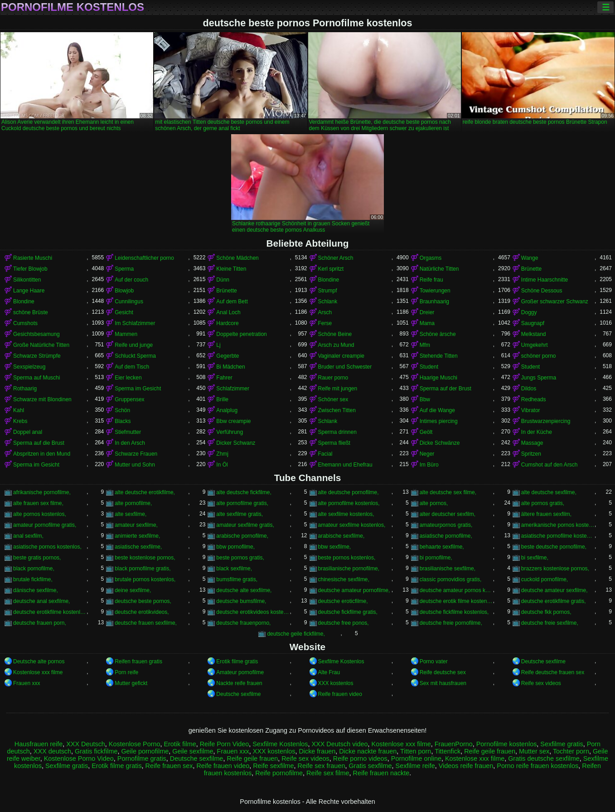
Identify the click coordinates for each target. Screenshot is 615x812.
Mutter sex (534, 751)
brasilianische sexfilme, (447, 568)
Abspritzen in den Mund (41, 454)
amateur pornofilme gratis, (44, 525)
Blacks (123, 421)
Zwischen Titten (337, 410)
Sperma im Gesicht (138, 388)
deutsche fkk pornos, (546, 612)
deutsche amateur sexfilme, (554, 590)
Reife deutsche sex (443, 672)
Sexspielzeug (29, 367)
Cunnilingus (129, 301)
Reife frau (431, 280)
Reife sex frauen (321, 765)
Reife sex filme (327, 773)
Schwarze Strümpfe (37, 356)
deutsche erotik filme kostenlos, (456, 601)
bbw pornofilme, (235, 547)
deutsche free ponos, (343, 623)
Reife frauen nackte (381, 773)
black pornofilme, (33, 568)
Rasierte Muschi (32, 258)
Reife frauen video (340, 694)
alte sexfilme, (130, 514)
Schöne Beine (335, 334)
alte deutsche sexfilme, (548, 492)
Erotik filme (180, 744)
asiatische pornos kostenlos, (47, 547)
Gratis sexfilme (370, 765)
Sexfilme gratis (561, 744)
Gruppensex (129, 399)
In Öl (222, 465)
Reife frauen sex (169, 765)
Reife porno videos (360, 758)
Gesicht (124, 312)
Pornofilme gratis (141, 758)
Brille (222, 399)
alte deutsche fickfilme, (243, 492)
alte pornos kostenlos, (39, 514)
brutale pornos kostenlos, (145, 579)
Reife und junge (134, 345)
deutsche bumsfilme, (241, 601)
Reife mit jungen (338, 388)
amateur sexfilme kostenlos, (352, 525)
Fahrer (224, 377)
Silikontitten (27, 280)
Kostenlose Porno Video (79, 758)
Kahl (18, 410)
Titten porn (415, 751)
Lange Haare (28, 290)
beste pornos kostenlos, (347, 557)
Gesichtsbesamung (36, 334)
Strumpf (327, 290)
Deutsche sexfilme (543, 661)
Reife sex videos (541, 683)
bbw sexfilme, (334, 547)
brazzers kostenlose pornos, (555, 568)
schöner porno (538, 356)
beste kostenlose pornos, (145, 557)
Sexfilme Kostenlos (341, 661)
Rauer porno (333, 377)
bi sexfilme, (534, 557)
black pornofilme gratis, (142, 568)
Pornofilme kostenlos (72, 7)
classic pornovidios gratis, (451, 579)
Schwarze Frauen (136, 454)
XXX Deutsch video (340, 744)
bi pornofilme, (436, 557)
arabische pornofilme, (242, 536)
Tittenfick (447, 751)
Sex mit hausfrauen (443, 683)
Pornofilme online (416, 758)
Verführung (229, 432)
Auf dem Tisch (132, 367)
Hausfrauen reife (39, 744)
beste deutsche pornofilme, (553, 547)
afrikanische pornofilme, (42, 492)
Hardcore (227, 323)
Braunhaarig (434, 301)
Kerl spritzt (331, 269)
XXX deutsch (52, 751)
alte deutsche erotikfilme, (145, 492)
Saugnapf (532, 323)
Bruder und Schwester (345, 367)
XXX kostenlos (336, 683)
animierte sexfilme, (137, 536)
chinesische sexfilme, (343, 579)
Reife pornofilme (279, 773)
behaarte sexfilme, (442, 547)
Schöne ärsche (438, 334)
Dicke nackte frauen (368, 751)
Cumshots (25, 323)
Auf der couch (131, 280)
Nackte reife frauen (239, 683)
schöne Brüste (30, 312)
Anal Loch (228, 312)
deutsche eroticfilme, (343, 601)
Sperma (124, 269)
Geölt (426, 432)
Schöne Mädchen (237, 258)
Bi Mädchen (230, 367)
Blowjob (124, 290)
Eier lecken (128, 377)
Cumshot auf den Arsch (549, 465)
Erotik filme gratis (237, 661)
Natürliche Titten (439, 269)
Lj (218, 345)
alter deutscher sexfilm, (447, 514)
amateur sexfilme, (136, 525)
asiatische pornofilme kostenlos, (558, 536)
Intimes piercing (439, 421)
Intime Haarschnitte (544, 280)
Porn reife (126, 672)
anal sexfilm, (28, 536)
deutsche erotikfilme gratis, (553, 601)
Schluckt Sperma (135, 356)
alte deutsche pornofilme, (348, 492)
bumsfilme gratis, (236, 579)
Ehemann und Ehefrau (345, 465)
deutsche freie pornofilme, (451, 623)
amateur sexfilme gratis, (245, 525)
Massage (532, 443)
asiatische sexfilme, (138, 547)
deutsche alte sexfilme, (243, 590)
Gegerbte (227, 356)
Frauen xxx (26, 683)
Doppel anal (27, 432)
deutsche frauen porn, (39, 623)
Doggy (529, 312)
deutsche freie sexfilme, (549, 623)
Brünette (531, 269)
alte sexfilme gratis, (239, 514)
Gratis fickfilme (96, 751)
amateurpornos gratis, (446, 525)
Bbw (425, 399)
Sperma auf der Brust (445, 388)
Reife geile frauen (489, 751)
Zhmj (222, 454)
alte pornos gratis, (542, 503)
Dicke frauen (317, 751)
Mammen (126, 334)
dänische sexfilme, (35, 590)
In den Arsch (130, 443)
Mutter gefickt (131, 683)
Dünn (222, 280)
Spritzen (531, 454)
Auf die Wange (437, 410)
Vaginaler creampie (341, 356)
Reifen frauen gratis (138, 661)
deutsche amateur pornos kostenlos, (456, 590)
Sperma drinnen (337, 432)
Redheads (533, 399)
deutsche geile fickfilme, (295, 634)
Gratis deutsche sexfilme (544, 758)
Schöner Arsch (336, 258)
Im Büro (429, 465)
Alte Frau (329, 672)
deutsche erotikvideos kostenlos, (253, 612)
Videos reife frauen (466, 765)
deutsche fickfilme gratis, (348, 612)
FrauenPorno (454, 744)
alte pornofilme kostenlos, (349, 503)
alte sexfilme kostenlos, (346, 514)
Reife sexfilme (273, 765)
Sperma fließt (334, 443)
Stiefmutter (128, 432)
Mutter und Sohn (135, 465)
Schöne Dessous (541, 290)
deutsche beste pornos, (143, 601)
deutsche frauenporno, (243, 623)
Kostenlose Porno (134, 744)
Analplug (226, 410)
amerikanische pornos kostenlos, (558, 525)
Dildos (528, 388)
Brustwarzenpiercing (546, 421)
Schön (122, 410)
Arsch (325, 312)
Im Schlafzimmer (135, 323)
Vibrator (530, 410)
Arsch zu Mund (336, 345)
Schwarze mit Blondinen (42, 399)
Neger (427, 454)
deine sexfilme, (133, 590)
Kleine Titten (231, 269)
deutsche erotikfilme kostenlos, (50, 612)
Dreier (427, 312)
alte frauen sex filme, (38, 503)
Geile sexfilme (192, 751)
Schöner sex (333, 399)
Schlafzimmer (232, 388)
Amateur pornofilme (240, 672)
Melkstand (533, 334)
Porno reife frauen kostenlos (537, 765)
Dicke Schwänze (440, 443)
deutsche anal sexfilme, (41, 601)
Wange (529, 258)
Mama (427, 323)
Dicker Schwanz (235, 443)
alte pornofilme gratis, (242, 503)
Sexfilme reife (415, 765)
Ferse (325, 323)
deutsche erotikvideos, (142, 612)
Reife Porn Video (224, 744)
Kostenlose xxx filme (38, 672)
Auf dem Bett (231, 301)
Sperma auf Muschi (36, 377)
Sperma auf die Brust (38, 443)
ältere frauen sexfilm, (546, 514)
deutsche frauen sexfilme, (146, 623)
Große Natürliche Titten (41, 345)
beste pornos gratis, (240, 557)
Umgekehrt (534, 345)
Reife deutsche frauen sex (552, 672)
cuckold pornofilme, (544, 579)
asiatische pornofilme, (446, 536)
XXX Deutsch (85, 744)
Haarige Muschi (438, 377)
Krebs (20, 421)
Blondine (328, 280)
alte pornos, (434, 503)
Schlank (328, 301)
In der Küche (536, 432)
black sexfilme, (234, 568)
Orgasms (431, 258)
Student (429, 367)
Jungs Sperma (538, 377)
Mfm (425, 345)
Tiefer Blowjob (30, 269)
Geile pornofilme (145, 751)
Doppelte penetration (241, 334)
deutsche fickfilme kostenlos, (454, 612)
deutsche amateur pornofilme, (354, 590)
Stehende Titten (439, 356)
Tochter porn (571, 751)
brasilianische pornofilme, (348, 568)
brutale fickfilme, (33, 579)
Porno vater (434, 661)
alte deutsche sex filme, (448, 492)
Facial (325, 454)
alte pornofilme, (133, 503)
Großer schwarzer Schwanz (554, 301)
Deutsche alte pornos (38, 661)
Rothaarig (25, 388)
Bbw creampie (233, 421)
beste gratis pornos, (37, 557)
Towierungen (435, 290)
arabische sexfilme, (341, 536)
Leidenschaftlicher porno (144, 258)
